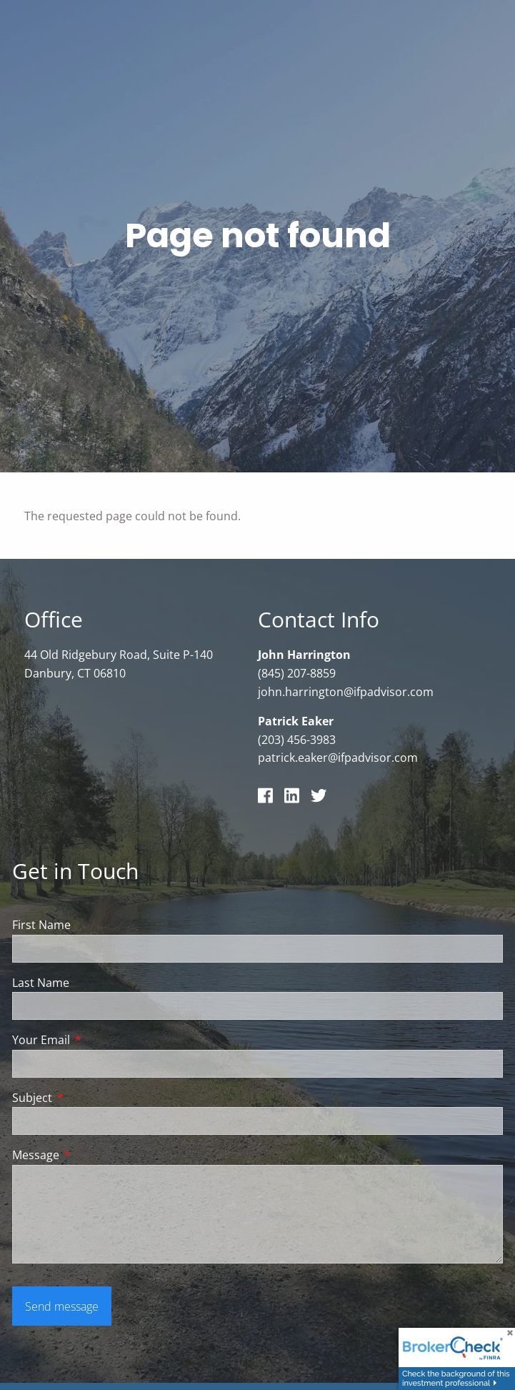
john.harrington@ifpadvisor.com (346, 692)
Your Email (98, 1040)
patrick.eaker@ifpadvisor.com (338, 758)
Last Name (40, 983)
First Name (41, 925)
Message (93, 1155)
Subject (89, 1098)
